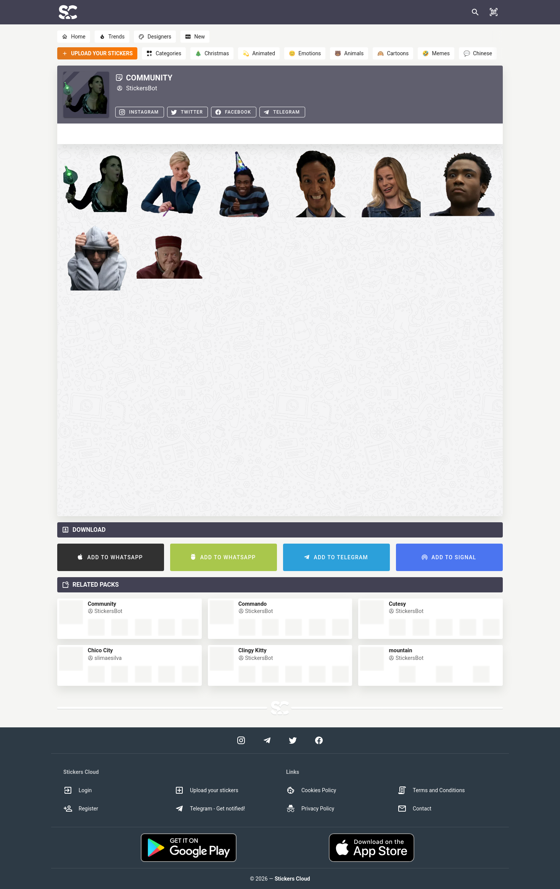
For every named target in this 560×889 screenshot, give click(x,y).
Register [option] (80, 808)
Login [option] (77, 790)
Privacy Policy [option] (310, 808)
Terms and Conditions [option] (431, 790)
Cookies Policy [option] (311, 790)
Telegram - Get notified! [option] (210, 808)
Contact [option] (414, 808)
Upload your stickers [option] (206, 790)
